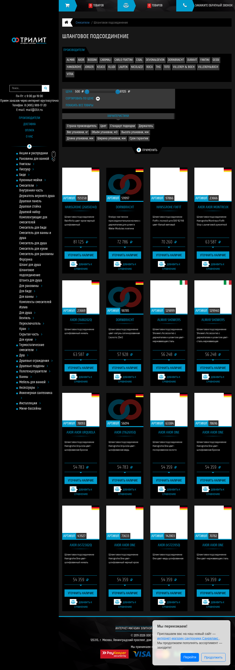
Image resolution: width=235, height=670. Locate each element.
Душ (23, 355)
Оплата (29, 130)
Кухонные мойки (32, 180)
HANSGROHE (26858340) (81, 207)
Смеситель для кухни (33, 249)
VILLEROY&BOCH (208, 67)
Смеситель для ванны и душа (35, 235)
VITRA (70, 74)
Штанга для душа (30, 280)
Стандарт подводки (122, 126)
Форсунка (25, 260)
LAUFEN (123, 67)
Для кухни (27, 340)
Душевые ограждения (36, 361)
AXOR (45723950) (169, 545)
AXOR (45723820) (81, 545)
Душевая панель (30, 201)
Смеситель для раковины (36, 254)
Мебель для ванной (34, 382)
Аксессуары (29, 388)
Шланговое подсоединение (29, 273)
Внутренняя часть (31, 190)
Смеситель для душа (33, 243)
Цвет (103, 126)
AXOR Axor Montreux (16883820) (213, 208)
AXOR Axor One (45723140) (213, 433)
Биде (24, 175)
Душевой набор (29, 212)
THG (158, 67)
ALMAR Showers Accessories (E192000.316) (169, 321)
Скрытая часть (30, 334)
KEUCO (101, 67)
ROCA (149, 67)
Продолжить (213, 657)
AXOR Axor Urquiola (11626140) (81, 433)
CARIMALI (105, 60)
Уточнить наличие (81, 255)
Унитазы (26, 164)
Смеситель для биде (33, 228)
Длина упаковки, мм (80, 138)
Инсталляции (30, 403)
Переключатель (31, 324)
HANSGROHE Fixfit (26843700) (169, 208)
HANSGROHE (74, 67)
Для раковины (30, 286)
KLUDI (111, 67)
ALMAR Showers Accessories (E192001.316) (213, 321)
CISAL (139, 60)
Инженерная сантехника (35, 395)
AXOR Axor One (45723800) (213, 546)
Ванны (25, 377)
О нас (29, 136)
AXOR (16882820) (81, 320)
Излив (23, 307)
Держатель (146, 126)
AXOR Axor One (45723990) (168, 433)
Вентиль (26, 318)
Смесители (28, 186)
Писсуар (26, 169)
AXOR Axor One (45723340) (124, 546)
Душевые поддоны (33, 366)
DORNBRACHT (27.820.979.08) (124, 208)
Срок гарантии (139, 138)
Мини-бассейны (30, 409)
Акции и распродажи (33, 153)
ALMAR (71, 60)
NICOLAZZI (137, 67)
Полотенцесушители (34, 371)
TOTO (167, 67)
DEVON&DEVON (155, 60)
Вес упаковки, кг (77, 132)
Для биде (27, 291)
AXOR (81, 60)
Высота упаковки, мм (135, 132)
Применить (147, 150)
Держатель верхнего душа (37, 196)
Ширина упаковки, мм (111, 138)
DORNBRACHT (176, 60)
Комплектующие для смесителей (33, 220)
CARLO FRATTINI (124, 60)
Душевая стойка (30, 206)
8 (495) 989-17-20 (35, 105)
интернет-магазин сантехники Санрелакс (188, 638)
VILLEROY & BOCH (184, 67)
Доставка (29, 124)
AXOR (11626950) (125, 432)
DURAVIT (192, 60)
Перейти (189, 657)
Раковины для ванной (36, 159)
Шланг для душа (30, 265)
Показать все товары (79, 105)
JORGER (89, 67)
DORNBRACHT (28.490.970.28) (125, 321)
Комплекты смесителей (35, 302)
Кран (24, 329)
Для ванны (28, 297)
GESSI (216, 60)
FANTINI (204, 60)
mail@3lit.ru (34, 110)
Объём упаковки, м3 (105, 132)
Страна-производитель (81, 126)
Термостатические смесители (31, 347)
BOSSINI (92, 60)
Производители (29, 118)
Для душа (27, 313)
